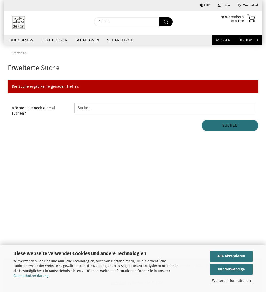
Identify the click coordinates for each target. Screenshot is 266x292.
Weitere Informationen (231, 280)
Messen (223, 40)
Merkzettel (248, 5)
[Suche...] (166, 21)
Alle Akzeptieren (231, 256)
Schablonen (87, 40)
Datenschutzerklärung (31, 276)
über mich (248, 40)
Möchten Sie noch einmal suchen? (33, 111)
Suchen (230, 125)
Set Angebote (120, 40)
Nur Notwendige (231, 269)
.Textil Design (54, 40)
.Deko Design (20, 40)
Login (224, 5)
